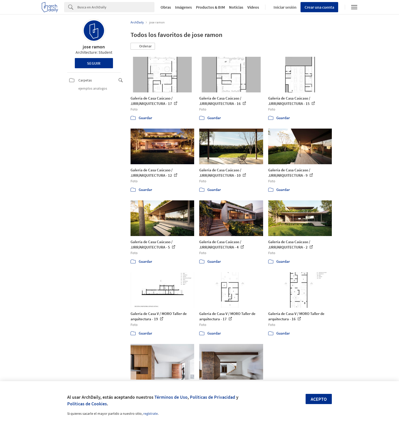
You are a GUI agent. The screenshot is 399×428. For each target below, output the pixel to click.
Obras (166, 7)
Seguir (94, 63)
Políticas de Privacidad (212, 397)
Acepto (319, 399)
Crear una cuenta (319, 7)
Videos (253, 7)
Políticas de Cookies (87, 404)
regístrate (150, 413)
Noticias (236, 7)
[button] (143, 46)
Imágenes (183, 7)
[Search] (115, 7)
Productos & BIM (210, 7)
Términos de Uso (171, 397)
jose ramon (94, 47)
